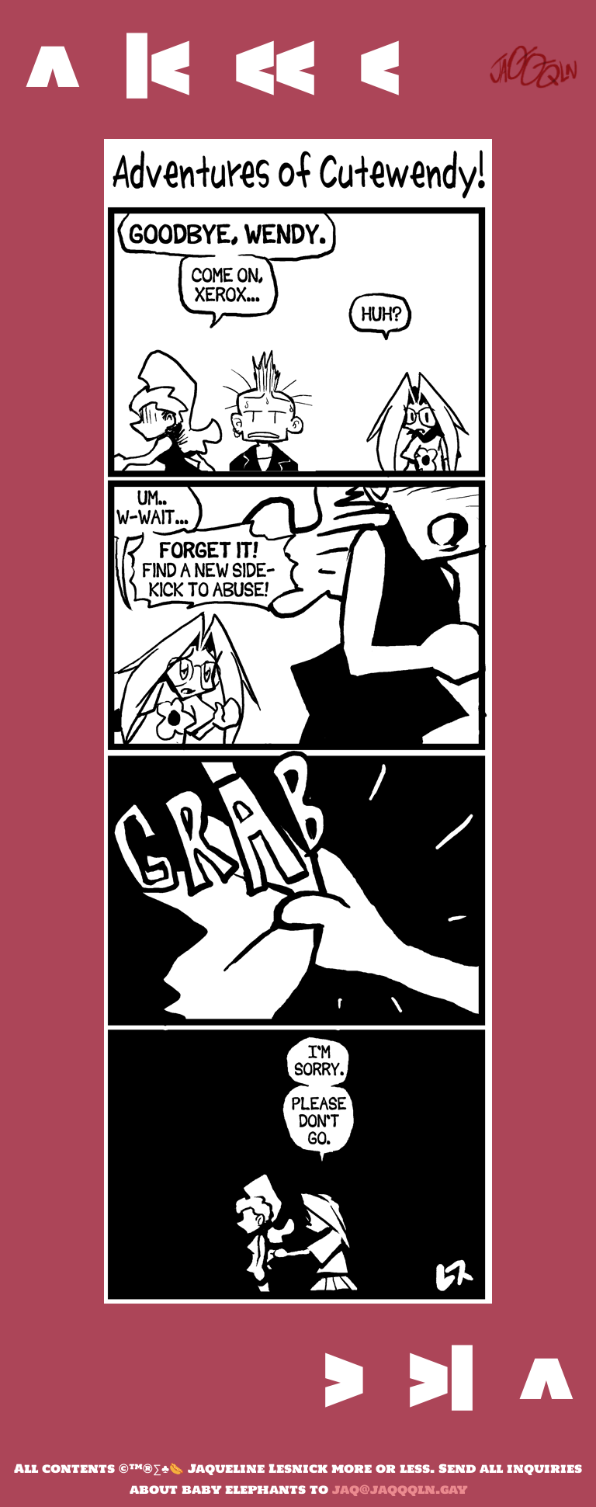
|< (155, 66)
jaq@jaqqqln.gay (399, 1489)
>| (440, 1378)
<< (274, 66)
